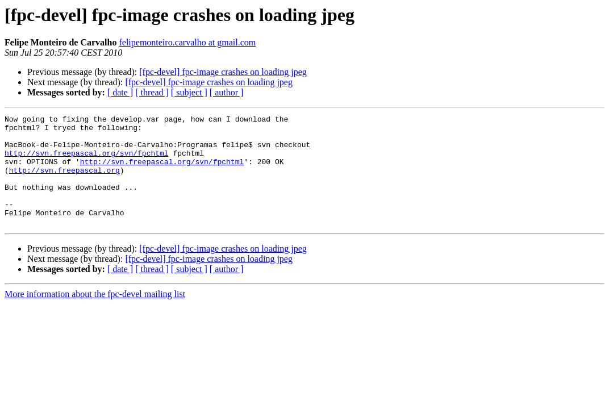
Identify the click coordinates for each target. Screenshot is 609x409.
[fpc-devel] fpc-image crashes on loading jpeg (223, 72)
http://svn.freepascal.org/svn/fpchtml (87, 161)
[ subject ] (189, 92)
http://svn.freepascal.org (64, 182)
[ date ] (120, 92)
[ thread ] (152, 92)
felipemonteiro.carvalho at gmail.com (187, 42)
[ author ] (227, 92)
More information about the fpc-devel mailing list (95, 316)
